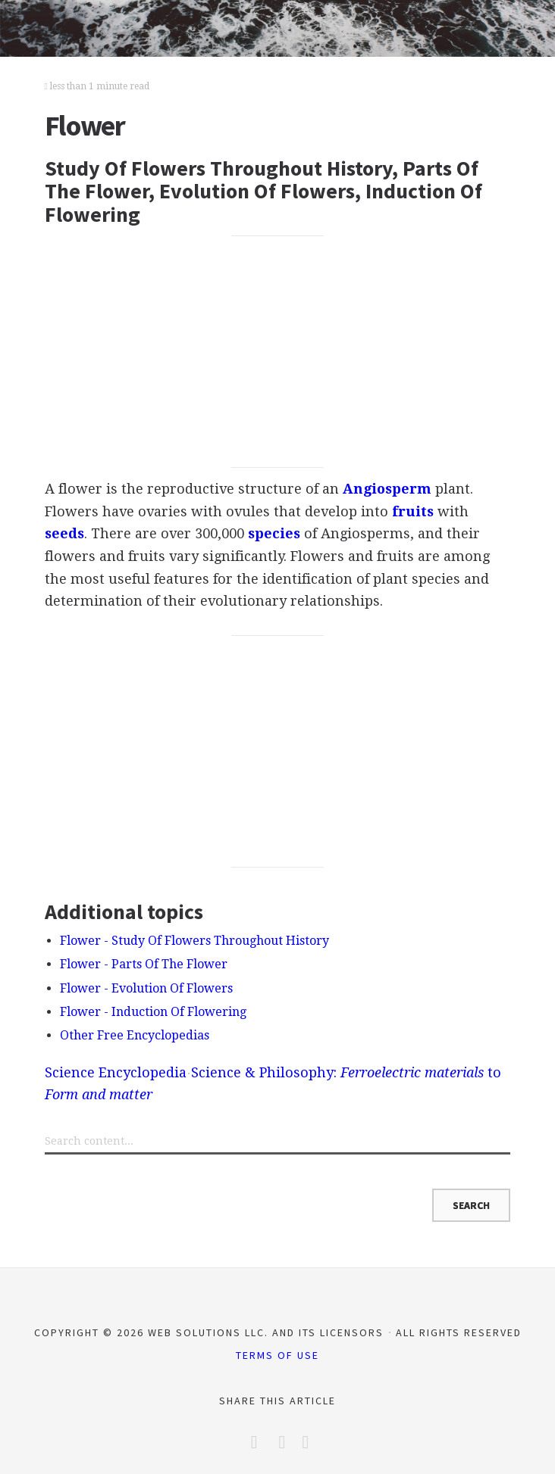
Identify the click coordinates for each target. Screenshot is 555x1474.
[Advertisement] (278, 352)
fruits (413, 511)
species (274, 533)
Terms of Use (277, 1355)
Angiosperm (387, 489)
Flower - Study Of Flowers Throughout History (194, 940)
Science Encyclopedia (116, 1072)
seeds (64, 533)
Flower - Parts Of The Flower (143, 964)
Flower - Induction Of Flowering (153, 1012)
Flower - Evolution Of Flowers (146, 988)
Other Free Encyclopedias (134, 1035)
